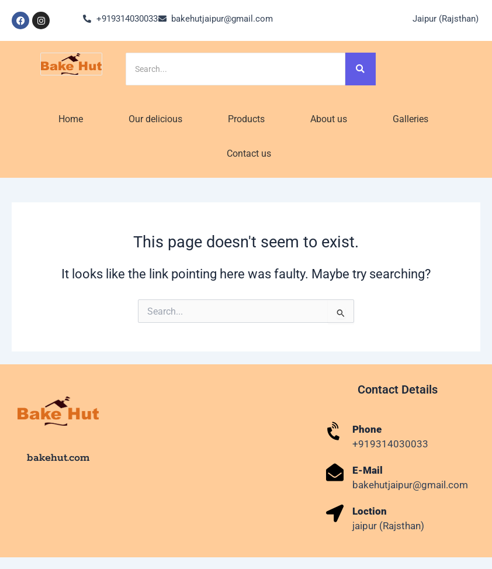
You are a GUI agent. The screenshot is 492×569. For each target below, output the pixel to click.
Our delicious (155, 119)
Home (70, 119)
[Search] (235, 69)
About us (328, 119)
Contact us (249, 153)
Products (246, 119)
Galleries (410, 119)
